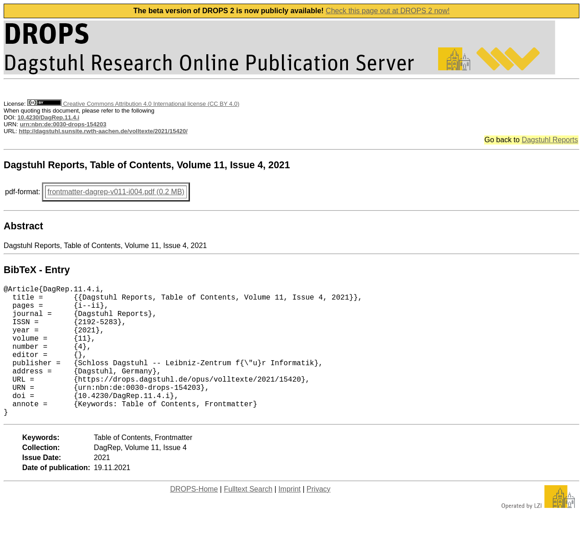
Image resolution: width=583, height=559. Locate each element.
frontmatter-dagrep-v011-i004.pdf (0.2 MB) (115, 192)
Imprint (289, 518)
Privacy (318, 518)
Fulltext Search (248, 518)
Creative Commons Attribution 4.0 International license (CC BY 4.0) (133, 103)
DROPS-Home (194, 518)
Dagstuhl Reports (550, 140)
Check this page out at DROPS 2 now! (388, 11)
